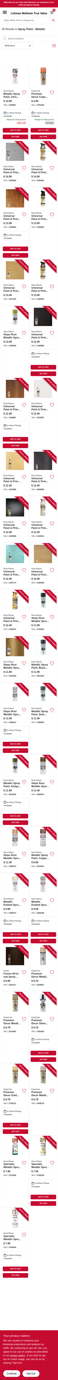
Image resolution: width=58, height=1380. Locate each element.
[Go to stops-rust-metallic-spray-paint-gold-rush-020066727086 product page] (15, 341)
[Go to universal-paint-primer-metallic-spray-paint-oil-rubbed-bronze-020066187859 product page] (43, 341)
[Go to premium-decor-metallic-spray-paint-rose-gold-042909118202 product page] (43, 968)
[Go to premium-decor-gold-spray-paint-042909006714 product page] (15, 1099)
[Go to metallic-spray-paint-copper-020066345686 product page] (43, 850)
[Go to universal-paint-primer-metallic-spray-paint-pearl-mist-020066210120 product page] (43, 413)
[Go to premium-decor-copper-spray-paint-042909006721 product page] (43, 103)
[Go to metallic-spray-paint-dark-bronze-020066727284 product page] (43, 718)
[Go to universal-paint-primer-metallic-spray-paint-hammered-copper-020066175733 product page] (15, 223)
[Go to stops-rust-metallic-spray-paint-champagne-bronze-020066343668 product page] (15, 659)
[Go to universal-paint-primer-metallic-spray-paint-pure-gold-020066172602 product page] (15, 282)
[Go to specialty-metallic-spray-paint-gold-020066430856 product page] (43, 1171)
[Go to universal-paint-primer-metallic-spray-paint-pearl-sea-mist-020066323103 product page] (15, 566)
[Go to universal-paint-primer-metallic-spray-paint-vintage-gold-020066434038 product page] (15, 613)
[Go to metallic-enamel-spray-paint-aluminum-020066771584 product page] (43, 909)
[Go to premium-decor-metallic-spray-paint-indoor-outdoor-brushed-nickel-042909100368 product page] (15, 1027)
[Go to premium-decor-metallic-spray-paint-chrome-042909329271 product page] (43, 1099)
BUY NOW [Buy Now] (15, 137)
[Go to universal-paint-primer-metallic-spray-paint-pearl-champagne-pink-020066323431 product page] (43, 519)
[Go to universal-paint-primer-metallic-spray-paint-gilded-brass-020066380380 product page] (43, 566)
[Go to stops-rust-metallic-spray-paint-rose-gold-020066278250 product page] (15, 850)
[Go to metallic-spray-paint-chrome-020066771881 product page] (15, 103)
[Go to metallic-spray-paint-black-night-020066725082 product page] (43, 659)
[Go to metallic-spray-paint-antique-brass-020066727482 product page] (15, 790)
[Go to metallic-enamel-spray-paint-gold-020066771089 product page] (15, 909)
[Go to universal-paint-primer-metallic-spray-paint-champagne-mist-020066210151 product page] (15, 473)
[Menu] (5, 12)
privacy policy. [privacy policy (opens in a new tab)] (17, 1355)
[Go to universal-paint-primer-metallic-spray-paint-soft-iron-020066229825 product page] (15, 519)
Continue (12, 1373)
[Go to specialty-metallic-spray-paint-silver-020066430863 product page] (15, 1243)
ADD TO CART (15, 130)
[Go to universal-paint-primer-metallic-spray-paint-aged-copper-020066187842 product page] (15, 413)
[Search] (53, 20)
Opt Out (30, 1373)
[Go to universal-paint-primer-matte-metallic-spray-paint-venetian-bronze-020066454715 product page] (43, 282)
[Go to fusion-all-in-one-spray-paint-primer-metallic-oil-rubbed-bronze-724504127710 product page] (15, 968)
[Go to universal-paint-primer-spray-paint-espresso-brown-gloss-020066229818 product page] (43, 473)
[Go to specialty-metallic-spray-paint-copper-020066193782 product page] (15, 1171)
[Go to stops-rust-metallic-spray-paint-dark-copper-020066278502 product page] (43, 790)
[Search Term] (29, 20)
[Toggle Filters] (54, 45)
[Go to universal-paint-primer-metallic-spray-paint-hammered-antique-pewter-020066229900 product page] (15, 164)
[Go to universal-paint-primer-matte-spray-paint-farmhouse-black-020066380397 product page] (43, 223)
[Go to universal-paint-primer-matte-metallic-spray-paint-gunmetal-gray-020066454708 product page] (43, 164)
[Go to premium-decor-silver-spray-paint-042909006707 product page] (43, 1027)
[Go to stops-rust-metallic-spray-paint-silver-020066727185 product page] (15, 718)
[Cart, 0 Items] (51, 12)
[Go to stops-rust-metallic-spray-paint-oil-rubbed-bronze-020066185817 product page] (43, 613)
